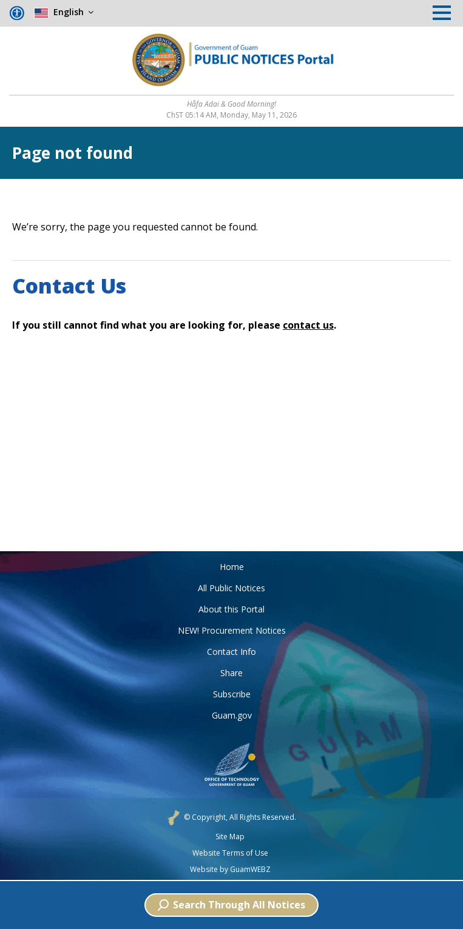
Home (232, 566)
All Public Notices (231, 588)
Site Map (230, 837)
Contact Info (231, 651)
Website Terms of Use (230, 853)
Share (231, 673)
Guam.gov (232, 715)
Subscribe (232, 694)
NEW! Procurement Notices (232, 630)
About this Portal (231, 609)
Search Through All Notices (231, 904)
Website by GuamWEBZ (230, 870)
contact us (308, 325)
